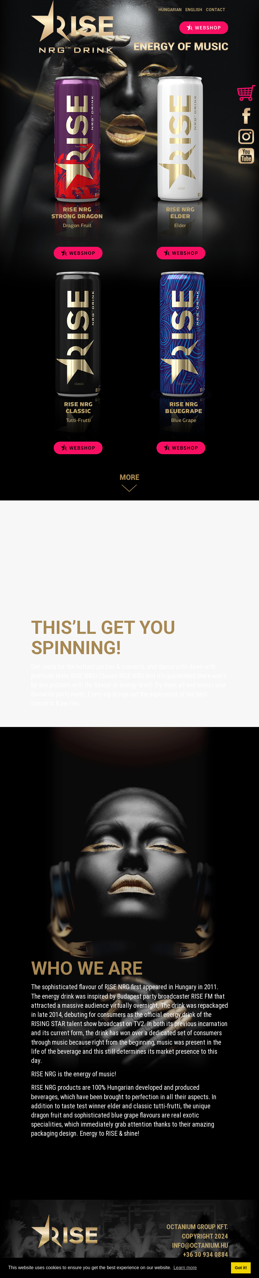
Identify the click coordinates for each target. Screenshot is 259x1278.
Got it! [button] (241, 1267)
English (193, 9)
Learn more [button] (185, 1267)
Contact (215, 9)
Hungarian (170, 9)
